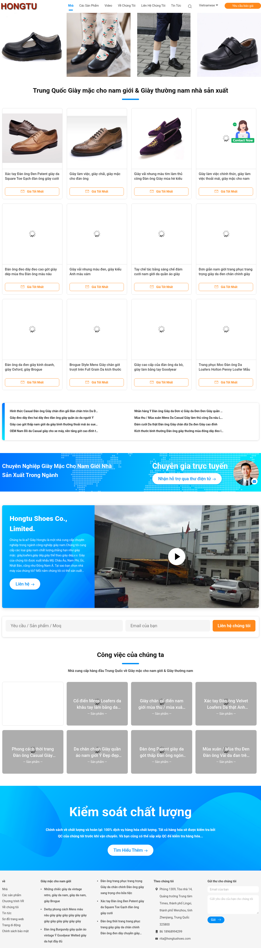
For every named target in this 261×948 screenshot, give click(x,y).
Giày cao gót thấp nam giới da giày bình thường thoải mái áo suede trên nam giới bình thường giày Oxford (54, 425)
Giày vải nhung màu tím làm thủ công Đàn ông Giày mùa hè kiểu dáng (158, 178)
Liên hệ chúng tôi (234, 625)
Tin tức (7, 913)
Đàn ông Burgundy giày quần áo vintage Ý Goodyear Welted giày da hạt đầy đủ (65, 935)
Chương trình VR (13, 901)
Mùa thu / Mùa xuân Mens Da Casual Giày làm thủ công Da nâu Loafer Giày (179, 419)
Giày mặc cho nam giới (56, 881)
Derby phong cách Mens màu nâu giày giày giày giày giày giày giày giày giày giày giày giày (65, 915)
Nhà (4, 889)
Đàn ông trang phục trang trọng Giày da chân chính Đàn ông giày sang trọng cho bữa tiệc (122, 887)
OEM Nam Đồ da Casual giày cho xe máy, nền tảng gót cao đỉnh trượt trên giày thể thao (54, 432)
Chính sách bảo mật (15, 931)
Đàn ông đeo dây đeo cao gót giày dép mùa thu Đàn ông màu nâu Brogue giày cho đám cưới (31, 274)
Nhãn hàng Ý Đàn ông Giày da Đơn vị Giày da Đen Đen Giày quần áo (179, 412)
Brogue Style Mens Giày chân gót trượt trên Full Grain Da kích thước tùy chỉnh (95, 369)
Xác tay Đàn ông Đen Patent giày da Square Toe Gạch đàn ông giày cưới (122, 907)
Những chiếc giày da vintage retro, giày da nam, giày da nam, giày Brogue (65, 895)
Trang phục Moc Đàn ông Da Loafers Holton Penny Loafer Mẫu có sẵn (224, 369)
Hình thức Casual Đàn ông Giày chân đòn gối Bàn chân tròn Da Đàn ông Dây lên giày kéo (54, 412)
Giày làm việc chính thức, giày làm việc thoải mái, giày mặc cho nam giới (225, 178)
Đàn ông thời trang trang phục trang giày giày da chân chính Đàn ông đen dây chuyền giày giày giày (120, 928)
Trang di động (11, 925)
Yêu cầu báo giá (243, 5)
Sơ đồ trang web (13, 919)
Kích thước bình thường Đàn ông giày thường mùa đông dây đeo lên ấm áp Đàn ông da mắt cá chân (179, 432)
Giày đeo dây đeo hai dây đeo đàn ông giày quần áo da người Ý (51, 419)
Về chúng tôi (10, 907)
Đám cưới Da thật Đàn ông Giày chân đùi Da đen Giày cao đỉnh (175, 425)
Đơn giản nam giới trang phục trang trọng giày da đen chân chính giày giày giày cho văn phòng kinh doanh (226, 274)
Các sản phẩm (11, 895)
